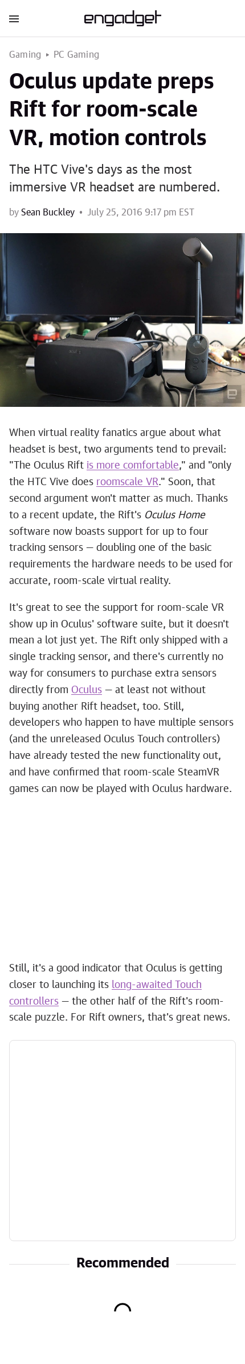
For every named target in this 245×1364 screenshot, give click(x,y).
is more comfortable (133, 466)
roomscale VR (127, 482)
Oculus (86, 690)
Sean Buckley (48, 212)
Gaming (25, 54)
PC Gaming (76, 54)
